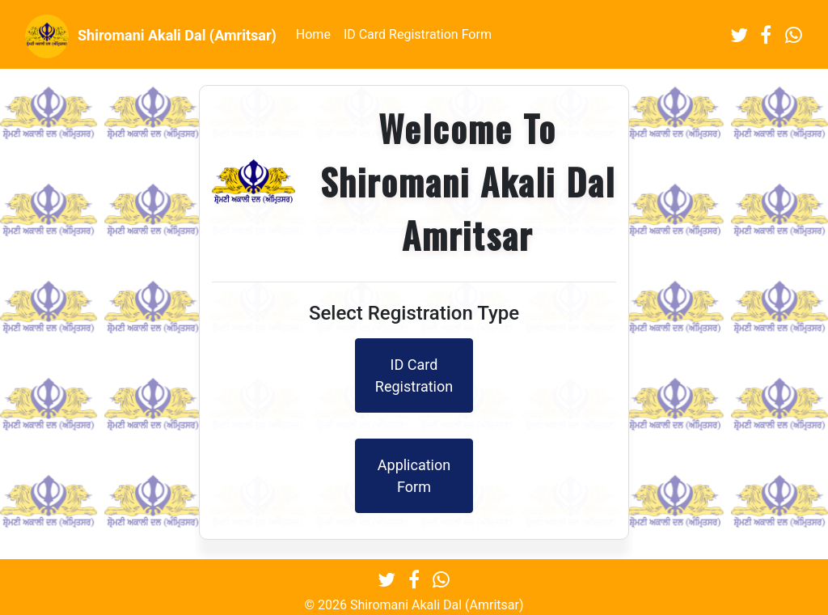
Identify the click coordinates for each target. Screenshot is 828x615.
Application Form (414, 475)
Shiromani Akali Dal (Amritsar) (151, 36)
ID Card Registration (414, 375)
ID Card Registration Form (418, 34)
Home (313, 34)
